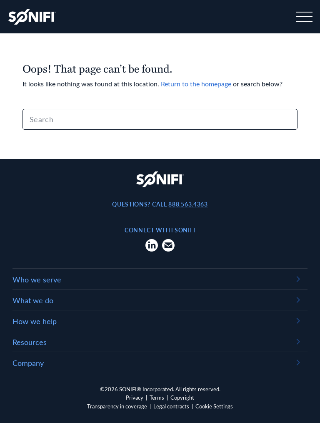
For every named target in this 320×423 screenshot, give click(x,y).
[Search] (160, 119)
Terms (157, 397)
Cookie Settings (214, 406)
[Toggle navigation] (303, 16)
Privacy (134, 397)
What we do (32, 300)
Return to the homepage (196, 83)
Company (28, 363)
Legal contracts (171, 406)
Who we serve (36, 279)
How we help (34, 321)
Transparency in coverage (117, 406)
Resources (29, 342)
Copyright (182, 397)
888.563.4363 (188, 204)
